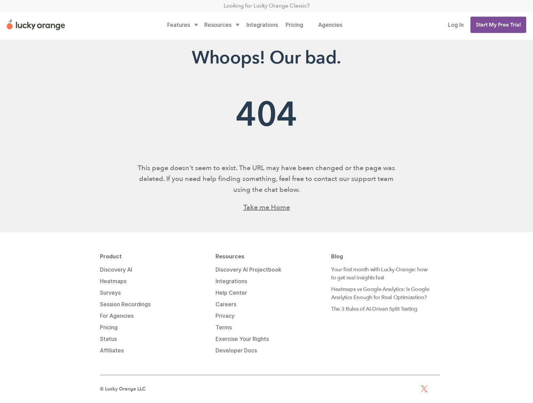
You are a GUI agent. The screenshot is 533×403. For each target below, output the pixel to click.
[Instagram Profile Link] (387, 389)
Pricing (294, 24)
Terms (224, 327)
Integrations (262, 24)
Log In (456, 24)
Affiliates (112, 350)
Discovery (113, 269)
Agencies (330, 24)
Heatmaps (113, 281)
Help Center (231, 292)
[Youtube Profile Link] (399, 389)
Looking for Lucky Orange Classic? (267, 6)
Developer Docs (236, 350)
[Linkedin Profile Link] (375, 389)
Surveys (110, 292)
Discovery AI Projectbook (248, 269)
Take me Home (266, 207)
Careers (226, 304)
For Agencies (117, 315)
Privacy (225, 315)
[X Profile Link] (424, 388)
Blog (337, 256)
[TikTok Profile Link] (436, 389)
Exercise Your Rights (242, 338)
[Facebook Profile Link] (412, 389)
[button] (498, 25)
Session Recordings (125, 304)
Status (108, 338)
